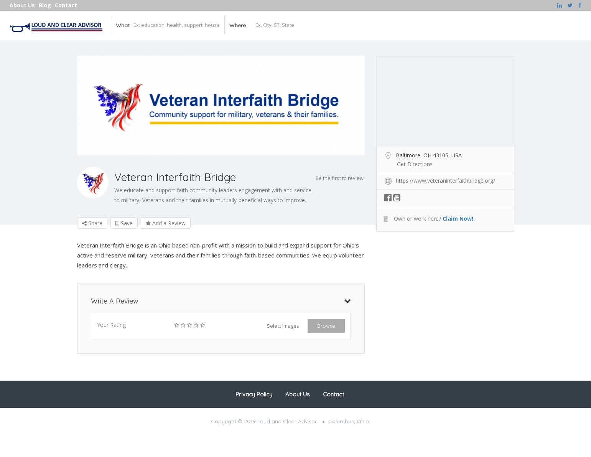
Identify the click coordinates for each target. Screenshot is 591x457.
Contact (66, 5)
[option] (221, 105)
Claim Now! (458, 218)
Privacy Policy (253, 394)
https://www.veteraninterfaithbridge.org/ (445, 180)
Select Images (283, 325)
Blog (45, 5)
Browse (326, 326)
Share (92, 223)
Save (124, 223)
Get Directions (415, 164)
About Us (22, 5)
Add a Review (166, 223)
